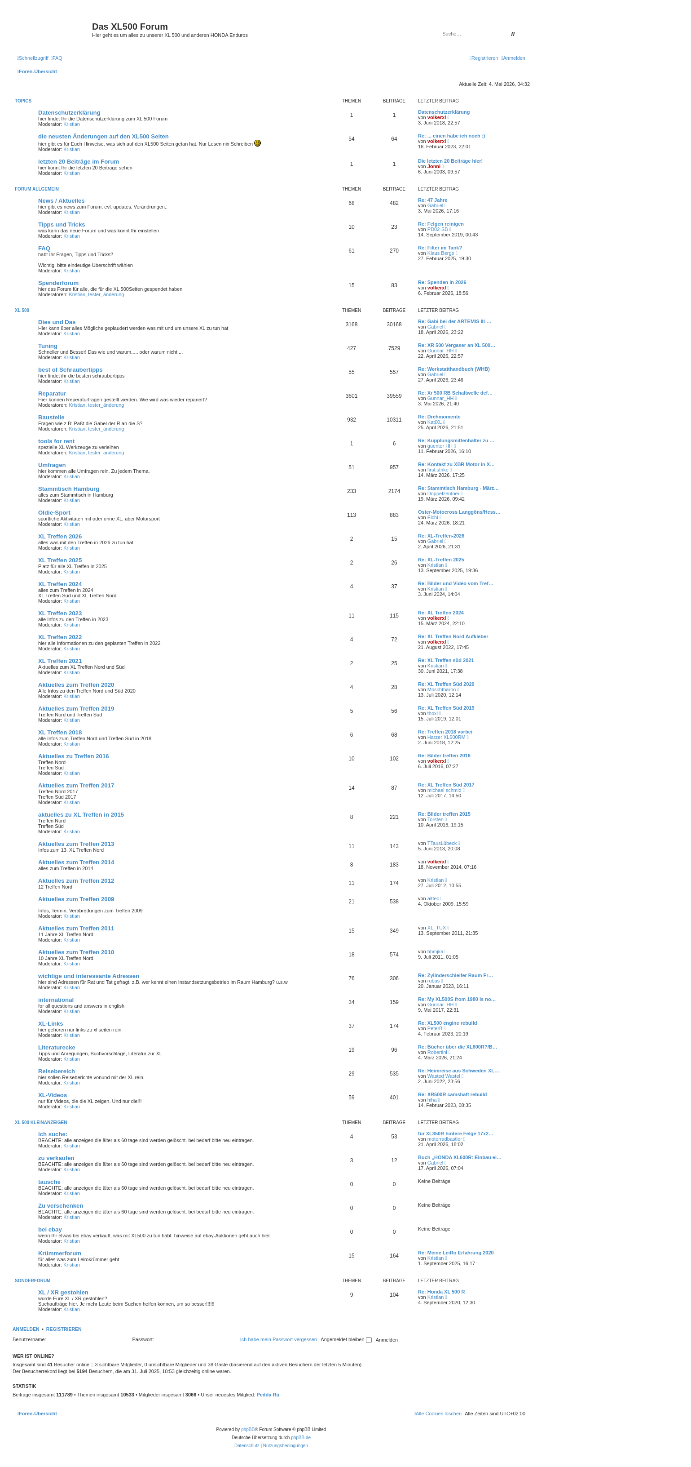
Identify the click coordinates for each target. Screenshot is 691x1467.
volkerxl (436, 117)
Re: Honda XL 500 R (441, 1291)
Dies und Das (57, 322)
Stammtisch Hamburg (68, 488)
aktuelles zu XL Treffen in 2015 (81, 814)
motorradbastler (444, 1139)
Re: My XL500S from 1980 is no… (457, 999)
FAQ (44, 248)
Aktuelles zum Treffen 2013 (76, 843)
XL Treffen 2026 (60, 536)
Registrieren (64, 1329)
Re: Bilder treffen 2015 (444, 814)
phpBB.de (301, 1437)
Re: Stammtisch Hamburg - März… (458, 488)
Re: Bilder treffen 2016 (444, 755)
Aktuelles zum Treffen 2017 (76, 785)
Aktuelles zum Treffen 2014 (76, 862)
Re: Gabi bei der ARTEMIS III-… (454, 321)
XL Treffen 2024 (60, 584)
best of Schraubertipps (70, 369)
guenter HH (440, 446)
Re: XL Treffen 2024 (441, 612)
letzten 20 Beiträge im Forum (78, 161)
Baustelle (51, 417)
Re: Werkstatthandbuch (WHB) (454, 369)
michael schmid (444, 790)
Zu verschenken (60, 1205)
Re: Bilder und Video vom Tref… (455, 583)
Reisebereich (56, 1071)
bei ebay (50, 1229)
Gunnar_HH (440, 350)
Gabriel (435, 205)
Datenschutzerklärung (69, 112)
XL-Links (50, 1023)
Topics (23, 100)
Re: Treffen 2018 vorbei (445, 731)
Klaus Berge (440, 253)
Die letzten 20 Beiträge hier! (450, 161)
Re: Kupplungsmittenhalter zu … (456, 440)
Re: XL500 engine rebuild (447, 1023)
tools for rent (56, 441)
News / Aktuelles (61, 200)
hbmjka (435, 951)
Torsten (435, 819)
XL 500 (22, 310)
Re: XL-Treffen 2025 (441, 559)
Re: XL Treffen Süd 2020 (446, 684)
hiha (432, 1099)
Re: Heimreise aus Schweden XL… (458, 1070)
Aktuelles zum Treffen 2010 (76, 952)
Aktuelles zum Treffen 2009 (76, 899)
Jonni (433, 166)
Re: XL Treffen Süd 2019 (446, 708)
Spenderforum (58, 283)
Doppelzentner (443, 493)
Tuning (47, 345)
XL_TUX (436, 927)
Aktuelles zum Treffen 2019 (76, 708)
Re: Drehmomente (439, 416)
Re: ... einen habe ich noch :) (451, 135)
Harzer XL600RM (446, 737)
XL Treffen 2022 (60, 637)
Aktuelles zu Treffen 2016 (73, 756)
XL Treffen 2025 (60, 560)
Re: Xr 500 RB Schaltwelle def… (455, 393)
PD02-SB (437, 229)
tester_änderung (106, 294)
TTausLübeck (442, 843)
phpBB (248, 1429)
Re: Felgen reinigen (441, 224)
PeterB (435, 1028)
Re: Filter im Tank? (440, 247)
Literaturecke (56, 1047)
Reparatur (52, 393)
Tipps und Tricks (61, 224)
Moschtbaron (441, 689)
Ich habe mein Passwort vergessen (278, 1339)
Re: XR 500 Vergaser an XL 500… (456, 345)
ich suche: (52, 1134)
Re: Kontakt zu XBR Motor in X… (456, 464)
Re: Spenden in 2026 (442, 282)
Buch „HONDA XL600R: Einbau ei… (460, 1157)
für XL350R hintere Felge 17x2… (455, 1133)
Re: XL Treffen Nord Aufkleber (453, 636)
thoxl (432, 713)
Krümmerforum (59, 1253)
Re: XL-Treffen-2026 (441, 535)
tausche (49, 1181)
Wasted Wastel (443, 1076)
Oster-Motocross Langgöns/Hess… (459, 512)
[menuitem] (56, 58)
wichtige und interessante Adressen (88, 976)
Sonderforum (32, 1280)
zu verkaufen (56, 1158)
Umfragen (52, 465)
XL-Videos (52, 1095)
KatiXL (434, 422)
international (56, 999)
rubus (433, 980)
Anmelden (26, 1329)
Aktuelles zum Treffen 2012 (76, 880)
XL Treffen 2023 (60, 613)
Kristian (71, 124)
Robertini (437, 1052)
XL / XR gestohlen (63, 1292)
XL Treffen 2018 (60, 732)
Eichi (432, 517)
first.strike (438, 469)
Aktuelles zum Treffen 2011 (76, 928)
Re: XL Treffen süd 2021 (446, 660)
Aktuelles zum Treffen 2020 (76, 684)
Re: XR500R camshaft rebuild (452, 1094)
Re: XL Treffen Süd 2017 (446, 784)
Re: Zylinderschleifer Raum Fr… (455, 975)
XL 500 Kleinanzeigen (41, 1122)
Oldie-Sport (54, 512)
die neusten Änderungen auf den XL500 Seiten (103, 136)
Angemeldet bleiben (346, 1339)
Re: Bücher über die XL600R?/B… (457, 1046)
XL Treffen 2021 (60, 661)
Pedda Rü (267, 1394)
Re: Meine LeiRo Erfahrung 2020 (456, 1252)
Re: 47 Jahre (432, 200)
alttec (433, 898)
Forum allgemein (37, 189)
